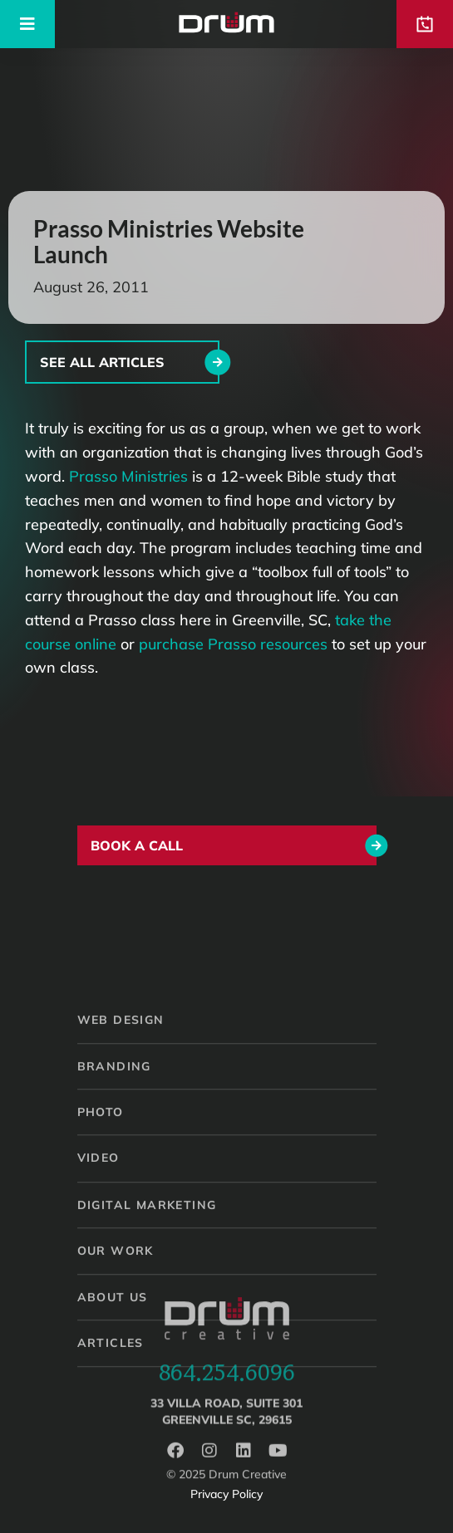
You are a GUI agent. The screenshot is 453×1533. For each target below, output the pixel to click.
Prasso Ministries (128, 476)
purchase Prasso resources (233, 644)
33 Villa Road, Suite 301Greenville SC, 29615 (226, 1424)
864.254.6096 (227, 1382)
